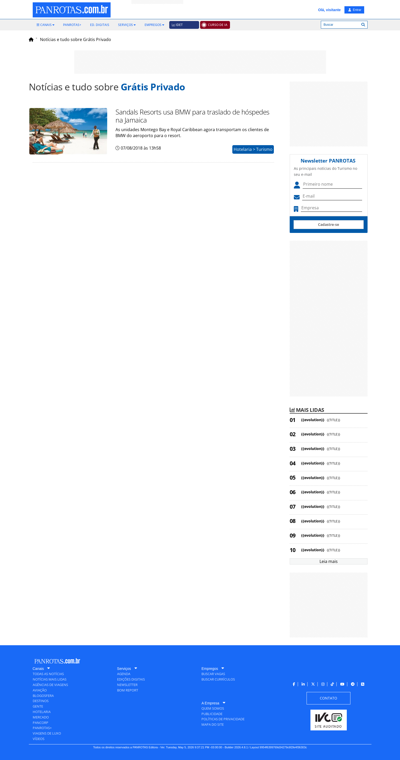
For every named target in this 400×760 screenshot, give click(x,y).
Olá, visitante (329, 10)
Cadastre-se (328, 224)
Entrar (354, 10)
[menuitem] (45, 24)
